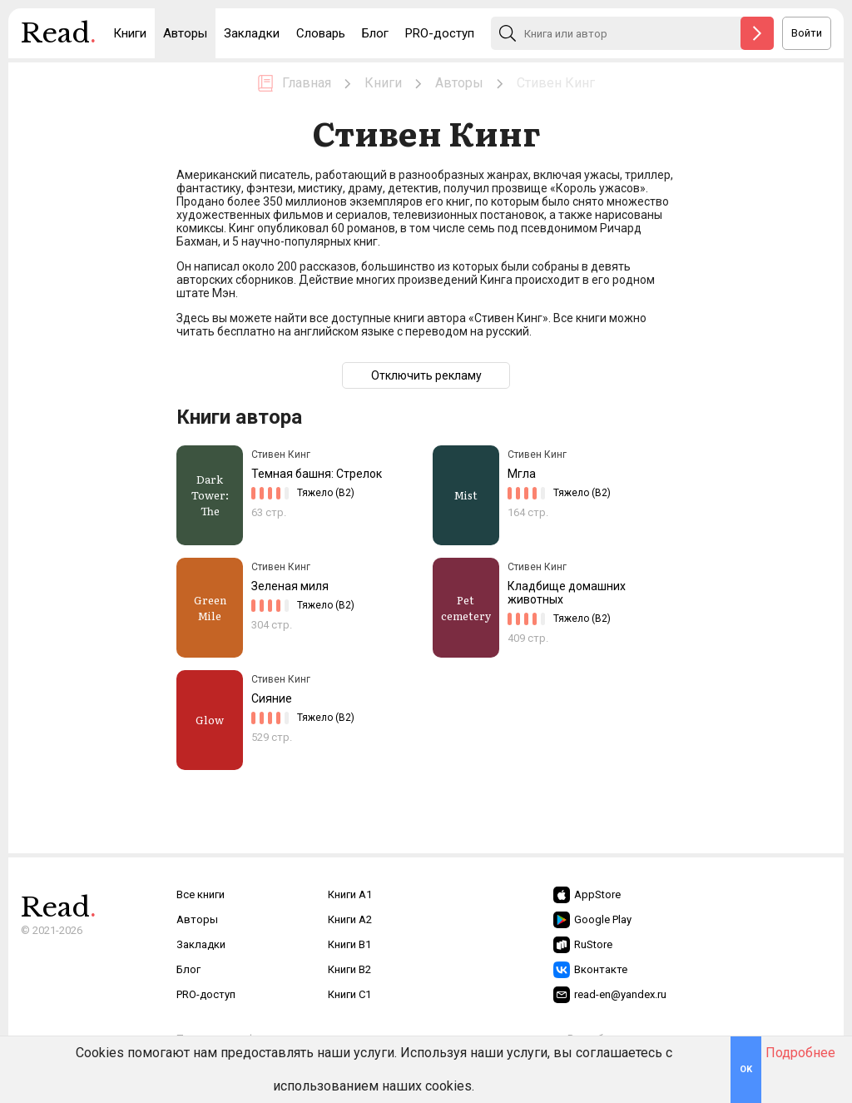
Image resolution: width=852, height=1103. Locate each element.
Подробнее (800, 1053)
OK (746, 1069)
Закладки (252, 33)
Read (59, 37)
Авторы (185, 33)
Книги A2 (350, 919)
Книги (129, 33)
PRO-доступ (439, 33)
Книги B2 (349, 969)
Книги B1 (349, 944)
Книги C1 (349, 994)
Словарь (320, 33)
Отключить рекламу (426, 375)
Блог (375, 33)
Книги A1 (350, 894)
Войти (806, 33)
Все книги (200, 894)
